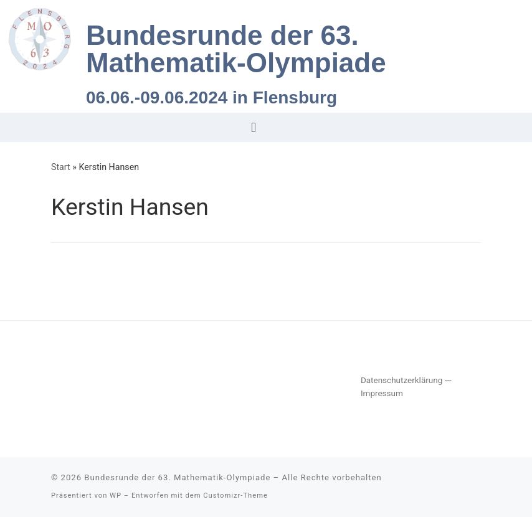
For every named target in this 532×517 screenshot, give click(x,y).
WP (115, 495)
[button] (253, 127)
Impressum (382, 393)
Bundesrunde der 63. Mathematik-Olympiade (177, 477)
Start (60, 167)
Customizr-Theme (235, 495)
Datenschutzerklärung (401, 380)
